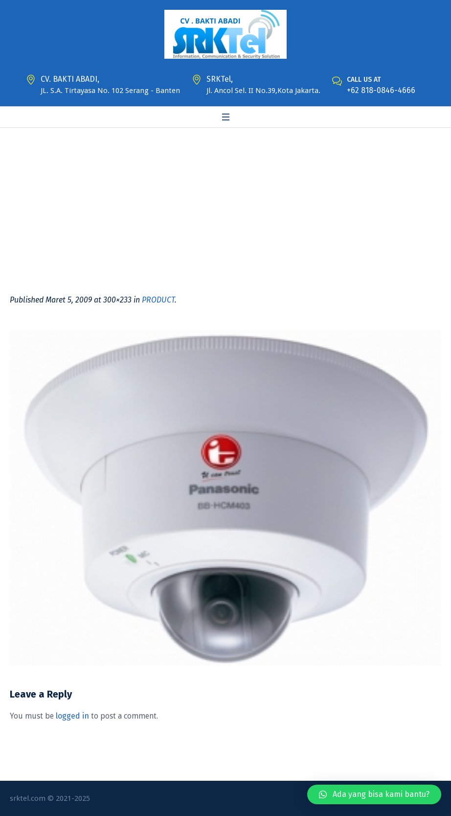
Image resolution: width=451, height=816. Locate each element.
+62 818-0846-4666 (381, 90)
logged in (72, 716)
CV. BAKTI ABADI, (70, 79)
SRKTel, (219, 79)
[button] (374, 794)
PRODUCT (158, 299)
